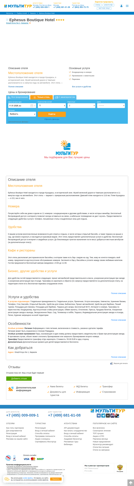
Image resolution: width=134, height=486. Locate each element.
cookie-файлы (28, 478)
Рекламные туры (71, 442)
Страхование (109, 392)
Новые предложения (101, 442)
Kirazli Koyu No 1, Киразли (17, 23)
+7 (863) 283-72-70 (80, 7)
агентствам (37, 3)
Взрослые (71, 102)
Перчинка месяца (100, 439)
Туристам (40, 423)
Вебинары (68, 444)
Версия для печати (121, 363)
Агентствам (70, 423)
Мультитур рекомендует (103, 444)
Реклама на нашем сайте (17, 439)
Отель (98, 5)
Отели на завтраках (101, 450)
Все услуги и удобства (81, 87)
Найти (51, 114)
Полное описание (15, 87)
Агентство (108, 5)
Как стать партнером (15, 428)
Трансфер (107, 386)
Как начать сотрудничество (75, 431)
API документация (71, 428)
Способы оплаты (42, 433)
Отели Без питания (101, 447)
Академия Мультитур (73, 439)
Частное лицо (104, 8)
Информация (83, 392)
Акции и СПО (98, 436)
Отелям (10, 423)
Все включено (99, 428)
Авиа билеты (56, 386)
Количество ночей (45, 102)
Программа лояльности (45, 436)
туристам (57, 3)
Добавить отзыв (19, 378)
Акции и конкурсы (42, 439)
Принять (55, 479)
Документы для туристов (58, 394)
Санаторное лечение (102, 431)
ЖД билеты (82, 386)
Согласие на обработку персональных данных (22, 466)
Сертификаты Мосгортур (45, 442)
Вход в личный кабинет (16, 436)
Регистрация (11, 433)
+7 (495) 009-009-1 (41, 7)
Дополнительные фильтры (18, 122)
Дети (99, 102)
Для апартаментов (14, 431)
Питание (11, 110)
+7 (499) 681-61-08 (61, 7)
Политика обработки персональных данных (21, 468)
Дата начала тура (14, 102)
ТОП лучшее (98, 433)
